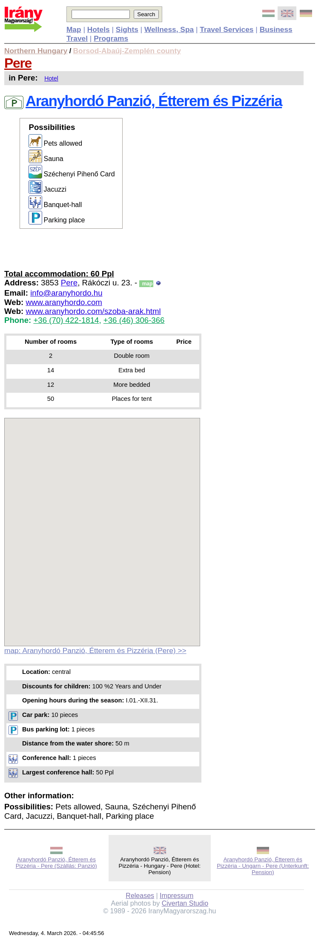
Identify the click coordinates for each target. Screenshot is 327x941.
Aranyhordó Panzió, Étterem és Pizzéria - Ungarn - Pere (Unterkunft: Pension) (263, 865)
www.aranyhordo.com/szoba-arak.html (93, 311)
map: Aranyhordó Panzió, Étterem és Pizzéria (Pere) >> (95, 650)
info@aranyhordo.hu (66, 292)
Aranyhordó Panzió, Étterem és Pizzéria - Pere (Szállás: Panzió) (56, 862)
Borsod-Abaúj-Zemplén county (127, 50)
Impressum (176, 895)
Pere (18, 63)
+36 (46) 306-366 (134, 320)
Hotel (51, 78)
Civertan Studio (185, 903)
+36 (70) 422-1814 (66, 320)
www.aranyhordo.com (64, 302)
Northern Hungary (35, 50)
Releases (140, 895)
